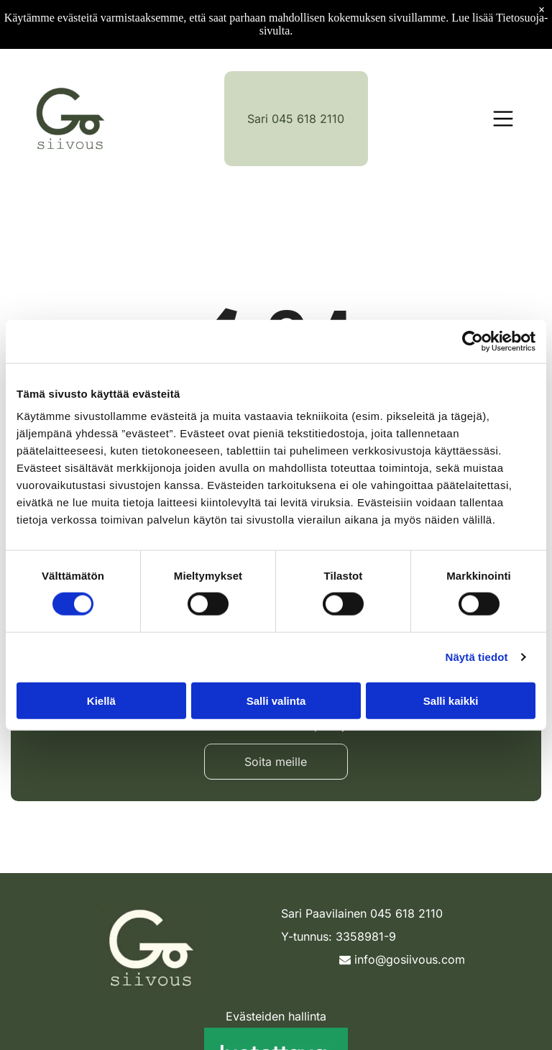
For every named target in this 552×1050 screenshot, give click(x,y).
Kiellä (101, 700)
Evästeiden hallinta (276, 1016)
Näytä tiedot (477, 657)
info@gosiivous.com (402, 959)
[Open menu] (503, 118)
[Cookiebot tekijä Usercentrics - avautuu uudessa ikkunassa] (472, 341)
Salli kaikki (451, 700)
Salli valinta (276, 700)
